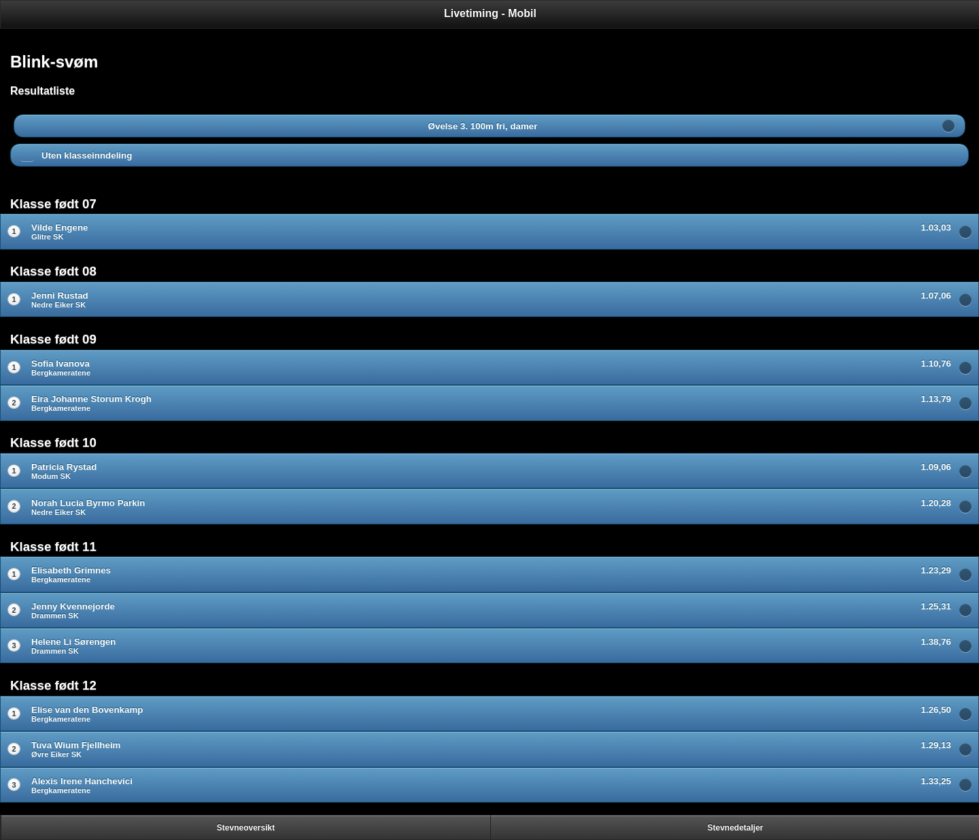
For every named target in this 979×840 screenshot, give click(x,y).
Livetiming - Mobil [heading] (490, 13)
